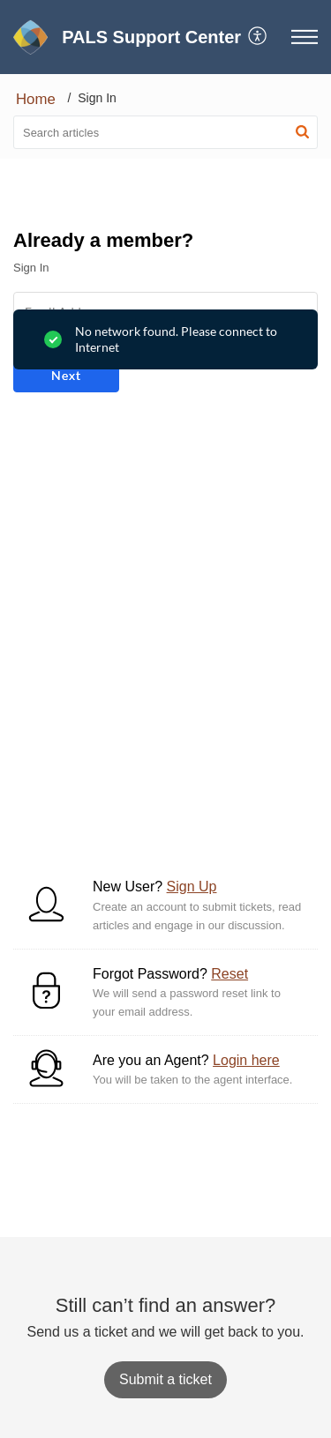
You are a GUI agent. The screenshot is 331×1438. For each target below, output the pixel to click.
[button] (258, 37)
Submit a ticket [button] (165, 1379)
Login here (246, 1060)
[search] (165, 132)
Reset (229, 973)
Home (36, 99)
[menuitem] (258, 37)
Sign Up (192, 886)
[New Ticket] (165, 1379)
